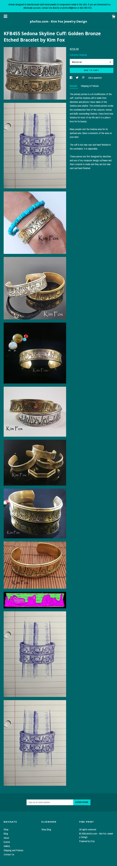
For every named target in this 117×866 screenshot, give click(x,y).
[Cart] (113, 17)
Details (74, 86)
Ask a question (95, 77)
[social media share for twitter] (77, 77)
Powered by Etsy (87, 841)
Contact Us (9, 854)
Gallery (7, 846)
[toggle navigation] (5, 16)
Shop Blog (46, 829)
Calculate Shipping (78, 55)
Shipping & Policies (90, 86)
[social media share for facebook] (71, 77)
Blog (6, 833)
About (6, 837)
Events (7, 842)
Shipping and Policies (13, 850)
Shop (6, 829)
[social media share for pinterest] (83, 77)
